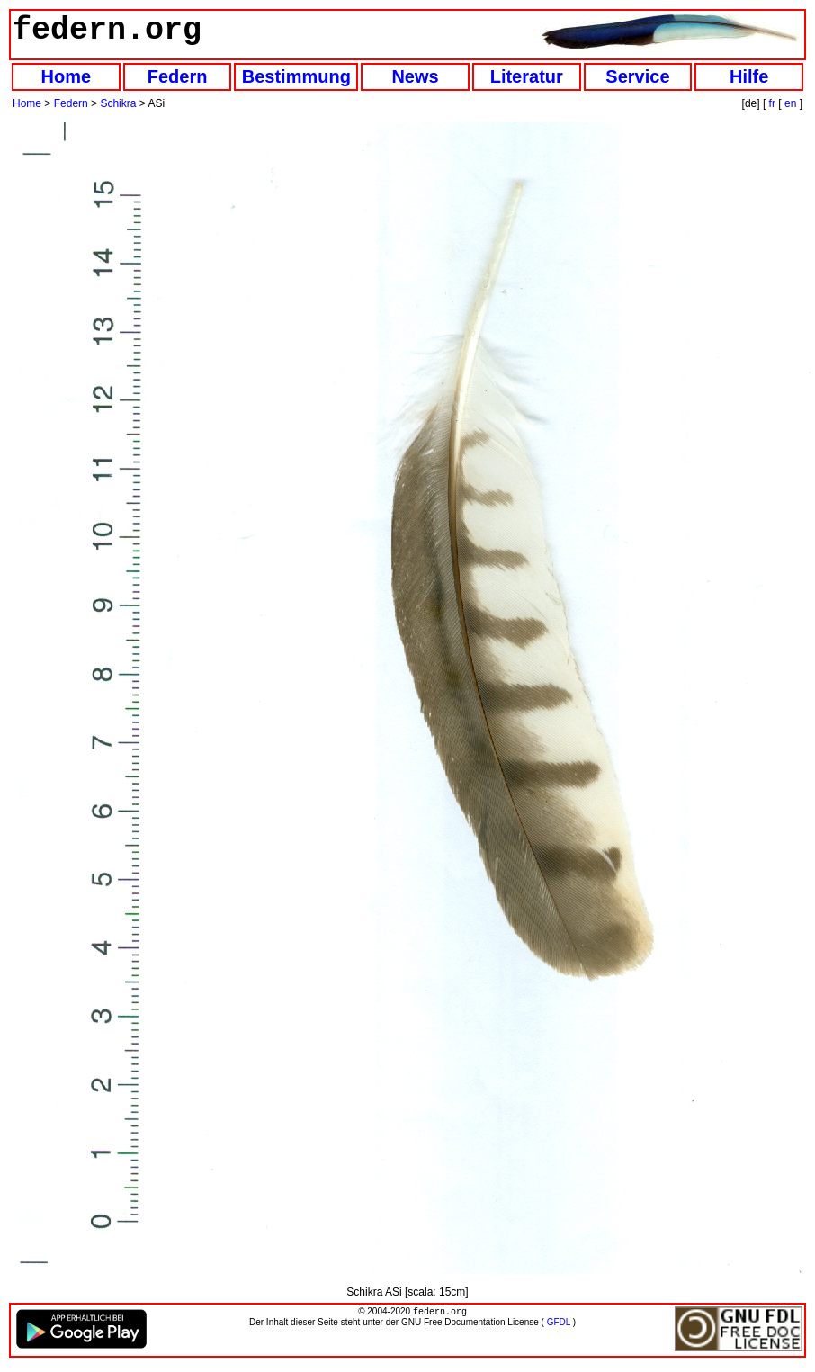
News (414, 76)
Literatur (526, 76)
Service (637, 76)
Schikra (118, 103)
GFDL (558, 1324)
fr (772, 103)
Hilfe (749, 76)
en (790, 103)
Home (66, 76)
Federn (178, 76)
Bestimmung (296, 76)
